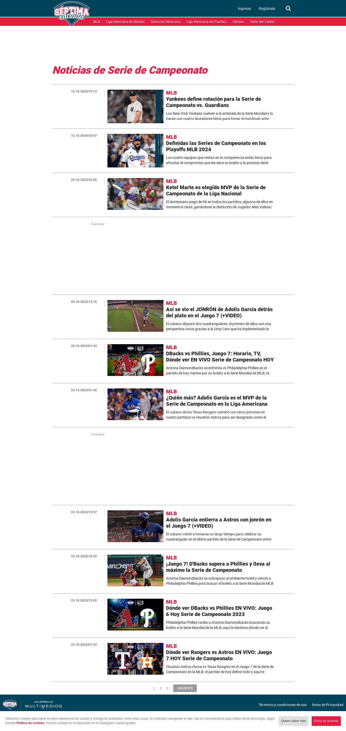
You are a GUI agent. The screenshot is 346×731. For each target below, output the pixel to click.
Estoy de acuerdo (326, 721)
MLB (96, 22)
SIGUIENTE (184, 688)
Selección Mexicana (165, 22)
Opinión (238, 22)
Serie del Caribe (262, 22)
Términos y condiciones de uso (283, 704)
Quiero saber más (293, 721)
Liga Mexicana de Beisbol (125, 22)
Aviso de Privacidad (327, 704)
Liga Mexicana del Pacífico (206, 22)
